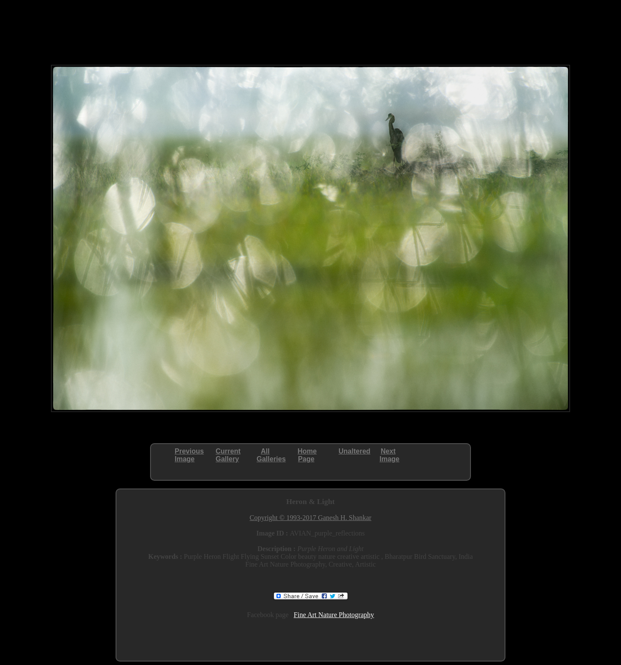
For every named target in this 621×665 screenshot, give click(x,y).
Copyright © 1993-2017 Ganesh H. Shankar (310, 517)
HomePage (307, 455)
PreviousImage (189, 455)
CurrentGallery (228, 455)
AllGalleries (271, 455)
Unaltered (354, 451)
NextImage (389, 455)
